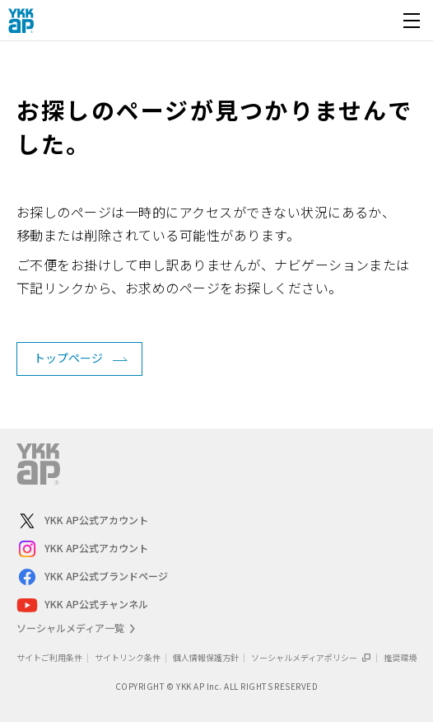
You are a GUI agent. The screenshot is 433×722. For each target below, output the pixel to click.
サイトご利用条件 (49, 657)
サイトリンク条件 (128, 657)
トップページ (68, 357)
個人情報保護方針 (206, 657)
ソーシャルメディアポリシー (311, 657)
